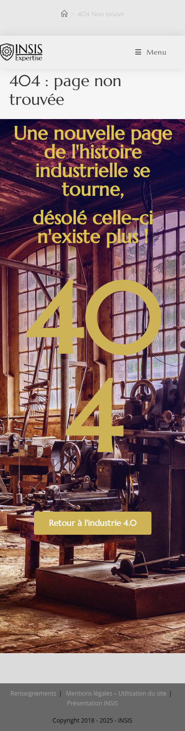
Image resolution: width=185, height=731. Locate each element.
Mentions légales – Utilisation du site (116, 693)
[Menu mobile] (151, 52)
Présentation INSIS (92, 703)
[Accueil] (64, 14)
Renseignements (33, 693)
